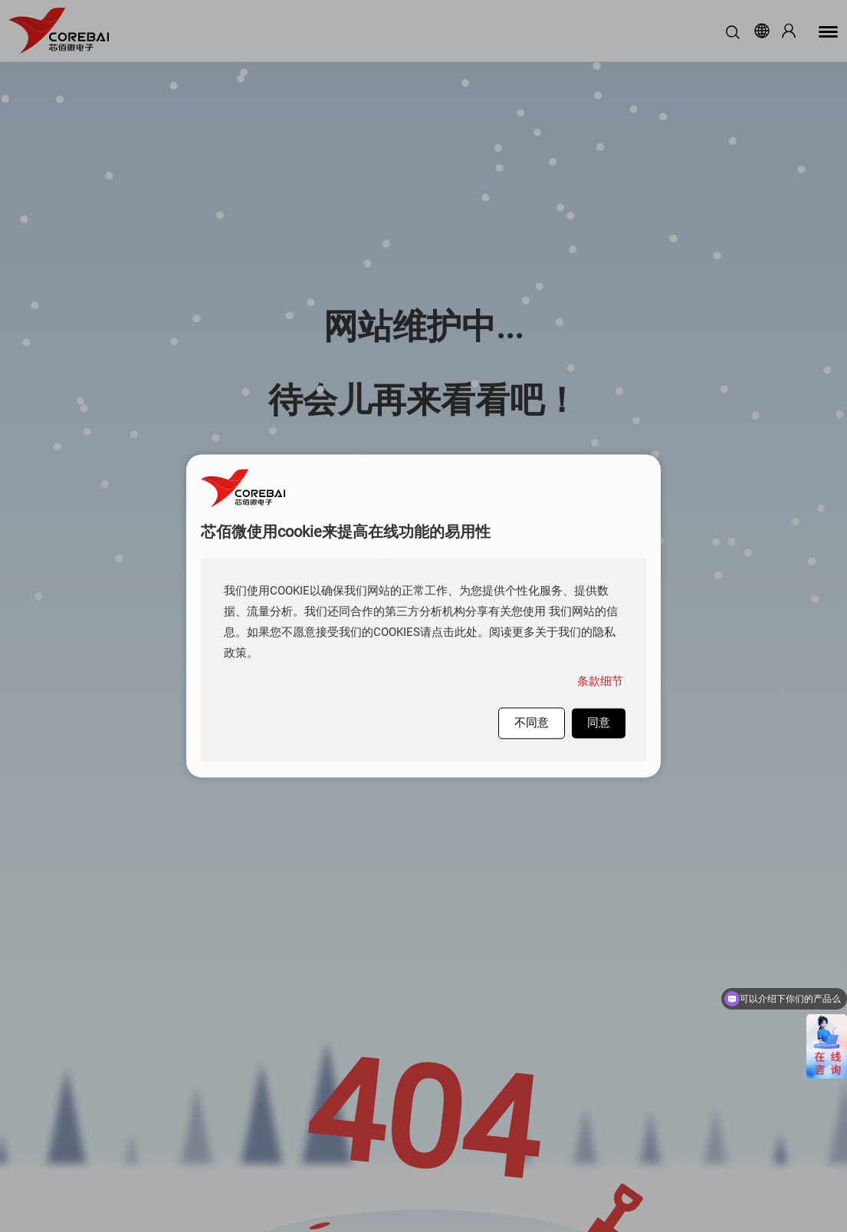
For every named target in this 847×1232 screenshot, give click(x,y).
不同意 (531, 723)
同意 (598, 723)
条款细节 (600, 681)
